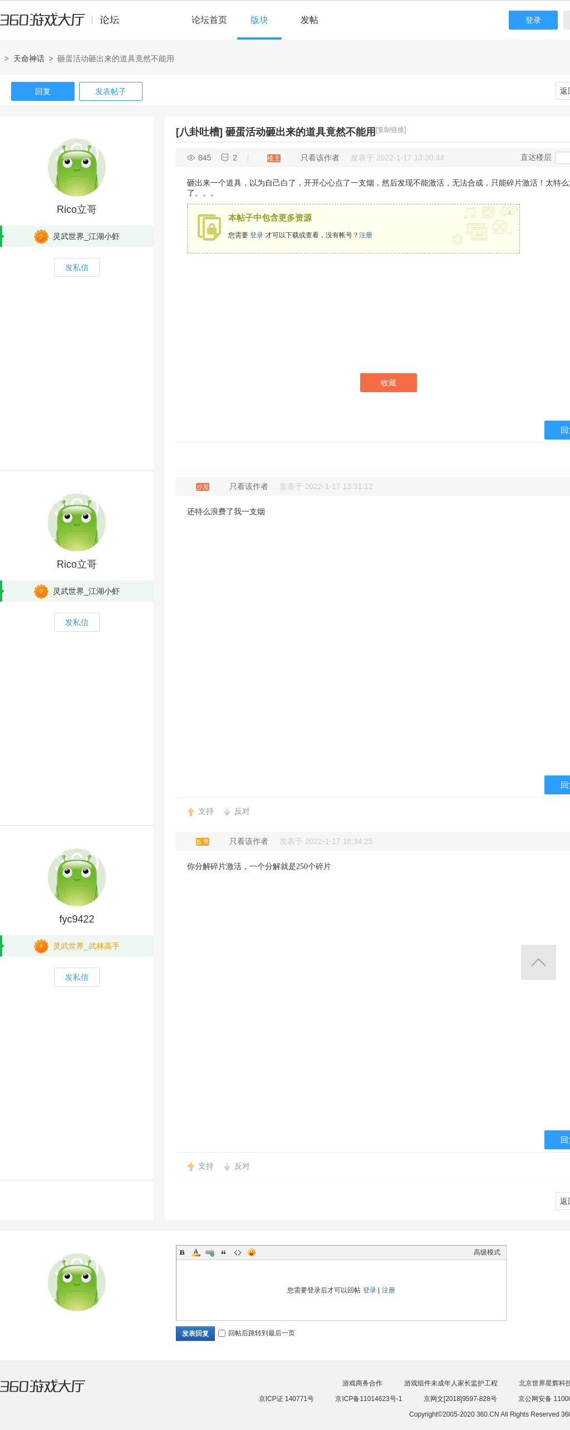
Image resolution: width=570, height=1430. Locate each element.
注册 (365, 235)
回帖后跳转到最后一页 (256, 1333)
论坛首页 (209, 20)
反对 (242, 811)
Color (196, 1252)
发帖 (309, 20)
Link (209, 1252)
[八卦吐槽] (199, 132)
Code (237, 1252)
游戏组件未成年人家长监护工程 (451, 1383)
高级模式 (487, 1252)
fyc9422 (76, 919)
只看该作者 (320, 157)
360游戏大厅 (54, 1393)
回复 (43, 91)
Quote (223, 1252)
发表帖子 (110, 91)
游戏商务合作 (362, 1383)
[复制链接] (391, 130)
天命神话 (29, 58)
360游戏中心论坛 (64, 24)
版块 (259, 20)
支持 (206, 811)
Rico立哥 (77, 209)
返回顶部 (538, 962)
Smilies (251, 1252)
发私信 (77, 267)
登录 (533, 20)
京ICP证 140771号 (286, 1399)
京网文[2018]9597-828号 (460, 1399)
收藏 (388, 382)
